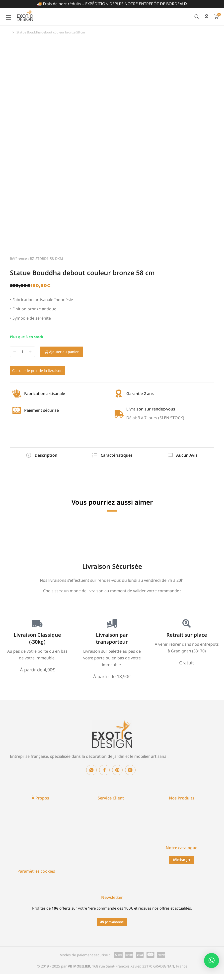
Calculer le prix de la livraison (37, 370)
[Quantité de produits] (22, 352)
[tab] (42, 455)
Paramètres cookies (36, 871)
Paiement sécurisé (41, 410)
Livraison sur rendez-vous (150, 409)
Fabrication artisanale (44, 393)
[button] (112, 922)
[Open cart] (216, 16)
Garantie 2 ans (140, 393)
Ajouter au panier (65, 351)
